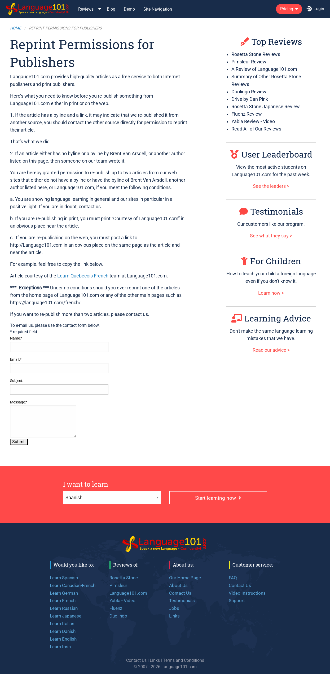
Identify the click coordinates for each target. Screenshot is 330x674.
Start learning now (218, 498)
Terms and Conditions (183, 660)
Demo (129, 9)
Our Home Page (185, 577)
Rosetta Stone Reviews (255, 54)
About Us (178, 585)
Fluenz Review (246, 114)
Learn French (63, 600)
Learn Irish (60, 646)
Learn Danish (63, 631)
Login (315, 8)
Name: (16, 338)
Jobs (174, 608)
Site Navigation (157, 9)
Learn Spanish (64, 577)
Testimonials (271, 211)
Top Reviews (271, 41)
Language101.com (128, 593)
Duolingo (118, 616)
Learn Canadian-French (72, 585)
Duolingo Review (248, 91)
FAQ (233, 577)
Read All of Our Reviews (256, 129)
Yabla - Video (122, 600)
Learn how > (271, 293)
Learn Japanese (65, 616)
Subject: (16, 381)
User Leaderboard (271, 154)
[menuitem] (38, 9)
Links (174, 616)
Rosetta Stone (123, 577)
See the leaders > (271, 186)
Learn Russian (64, 608)
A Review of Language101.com (264, 69)
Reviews (86, 9)
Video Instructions (247, 593)
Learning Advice (271, 318)
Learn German (64, 593)
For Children (271, 261)
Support (237, 600)
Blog (111, 9)
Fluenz (115, 608)
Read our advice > (271, 350)
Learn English (63, 639)
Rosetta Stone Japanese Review (265, 106)
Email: (15, 359)
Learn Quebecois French (82, 276)
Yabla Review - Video (253, 121)
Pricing (286, 8)
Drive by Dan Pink (249, 99)
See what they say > (271, 235)
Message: (18, 402)
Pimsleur (118, 585)
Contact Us (180, 593)
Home (15, 28)
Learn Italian (62, 623)
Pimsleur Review (248, 61)
